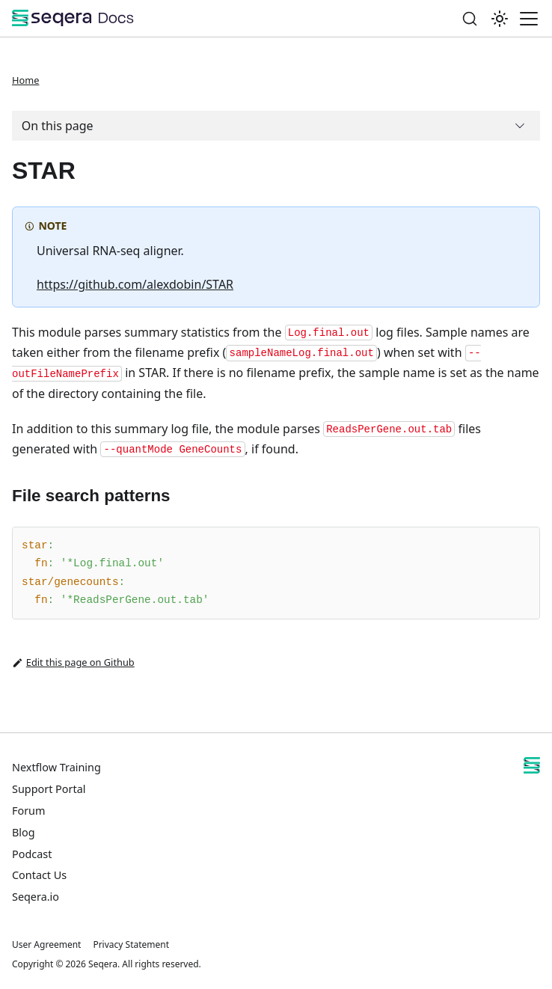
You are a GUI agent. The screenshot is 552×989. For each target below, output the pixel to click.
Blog (23, 832)
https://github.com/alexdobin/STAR (135, 284)
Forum (28, 810)
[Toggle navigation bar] (529, 18)
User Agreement (46, 944)
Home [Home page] (25, 80)
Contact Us (39, 875)
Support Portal (48, 789)
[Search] (469, 18)
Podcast (32, 854)
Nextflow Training (56, 767)
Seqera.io (35, 897)
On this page (57, 125)
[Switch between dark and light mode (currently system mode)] (500, 19)
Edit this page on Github (73, 662)
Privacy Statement (131, 944)
